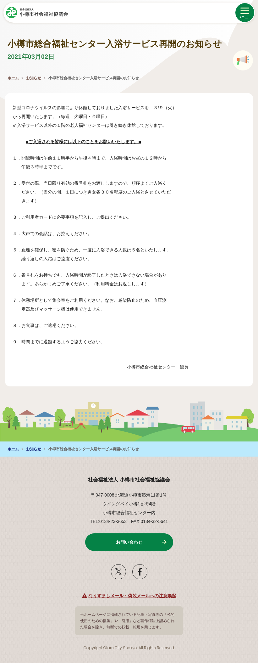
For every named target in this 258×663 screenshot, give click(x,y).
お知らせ (33, 78)
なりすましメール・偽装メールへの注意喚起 (132, 595)
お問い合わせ (129, 542)
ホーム (13, 78)
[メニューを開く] (244, 12)
